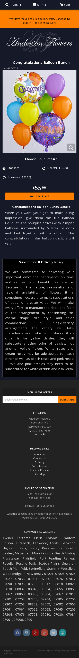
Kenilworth (67, 548)
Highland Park (14, 548)
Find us (39, 434)
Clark (38, 538)
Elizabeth (23, 543)
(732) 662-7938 (40, 430)
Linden (8, 553)
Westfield (68, 568)
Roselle (8, 563)
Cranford (69, 538)
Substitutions (39, 466)
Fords (54, 543)
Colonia (52, 538)
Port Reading (50, 558)
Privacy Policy (8, 653)
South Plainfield (15, 568)
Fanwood (40, 543)
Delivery (39, 462)
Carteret (23, 538)
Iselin (34, 548)
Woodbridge (12, 573)
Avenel (8, 538)
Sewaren (69, 563)
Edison (8, 543)
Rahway (70, 558)
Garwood (69, 543)
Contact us (39, 458)
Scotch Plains (49, 563)
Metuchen (22, 553)
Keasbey (48, 548)
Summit (53, 568)
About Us (39, 454)
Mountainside (43, 553)
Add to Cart (39, 196)
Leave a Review (39, 470)
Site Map (39, 474)
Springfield (37, 568)
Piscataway (11, 558)
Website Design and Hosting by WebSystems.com (56, 650)
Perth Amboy (65, 553)
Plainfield (29, 558)
